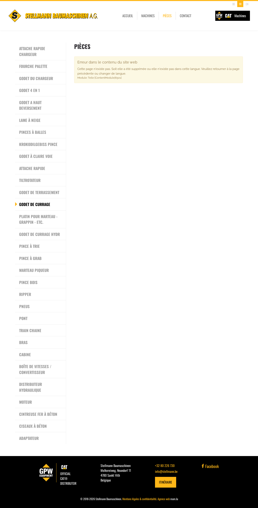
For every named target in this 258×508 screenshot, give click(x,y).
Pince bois (28, 282)
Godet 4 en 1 (29, 90)
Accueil (127, 15)
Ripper (25, 294)
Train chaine (30, 330)
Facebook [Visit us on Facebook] (210, 466)
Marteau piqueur (34, 270)
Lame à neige (30, 120)
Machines (148, 15)
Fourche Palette (33, 66)
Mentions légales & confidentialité (139, 499)
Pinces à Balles (32, 132)
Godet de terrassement (39, 192)
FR (240, 4)
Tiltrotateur (30, 180)
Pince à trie (29, 246)
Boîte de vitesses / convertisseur (35, 369)
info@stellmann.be (166, 471)
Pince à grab (30, 258)
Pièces (167, 15)
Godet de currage (34, 204)
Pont (23, 318)
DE (233, 4)
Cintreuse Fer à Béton (38, 414)
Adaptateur (29, 438)
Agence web (164, 499)
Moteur (25, 402)
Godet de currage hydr (39, 234)
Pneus (24, 306)
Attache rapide (32, 168)
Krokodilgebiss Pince (38, 144)
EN (247, 4)
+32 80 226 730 (165, 465)
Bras (23, 342)
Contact (185, 15)
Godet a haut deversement (30, 105)
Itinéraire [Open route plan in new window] (165, 482)
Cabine (25, 354)
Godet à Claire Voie (36, 156)
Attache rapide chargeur (32, 51)
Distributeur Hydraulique (30, 387)
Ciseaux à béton (33, 426)
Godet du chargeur (36, 78)
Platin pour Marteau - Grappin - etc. (38, 219)
